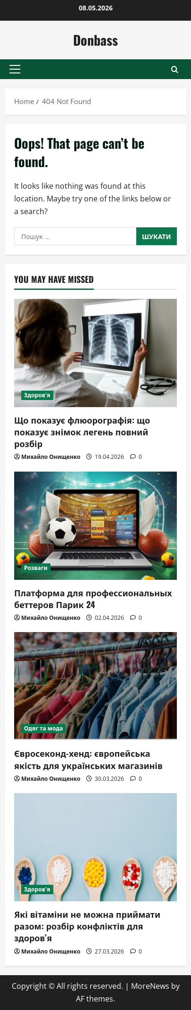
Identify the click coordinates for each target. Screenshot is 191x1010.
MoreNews (150, 986)
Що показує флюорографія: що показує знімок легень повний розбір (82, 431)
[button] (15, 69)
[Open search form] (174, 69)
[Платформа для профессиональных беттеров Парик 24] (95, 526)
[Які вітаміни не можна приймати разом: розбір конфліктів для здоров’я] (95, 847)
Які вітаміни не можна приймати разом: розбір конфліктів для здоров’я (87, 926)
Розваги (36, 568)
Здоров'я (37, 395)
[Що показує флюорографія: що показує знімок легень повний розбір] (95, 353)
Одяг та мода (43, 728)
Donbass (95, 39)
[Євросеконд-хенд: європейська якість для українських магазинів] (95, 686)
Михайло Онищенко (50, 457)
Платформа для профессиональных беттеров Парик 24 (93, 598)
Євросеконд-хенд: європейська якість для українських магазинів (88, 759)
